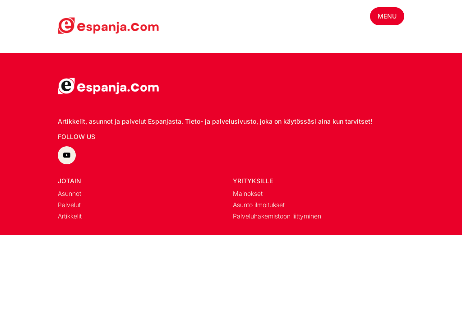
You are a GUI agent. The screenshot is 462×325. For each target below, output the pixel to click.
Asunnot (69, 193)
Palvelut (69, 205)
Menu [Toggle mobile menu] (387, 16)
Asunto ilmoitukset (259, 205)
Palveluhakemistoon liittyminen (277, 216)
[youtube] (67, 155)
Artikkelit (70, 216)
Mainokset (248, 193)
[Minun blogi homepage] (79, 26)
